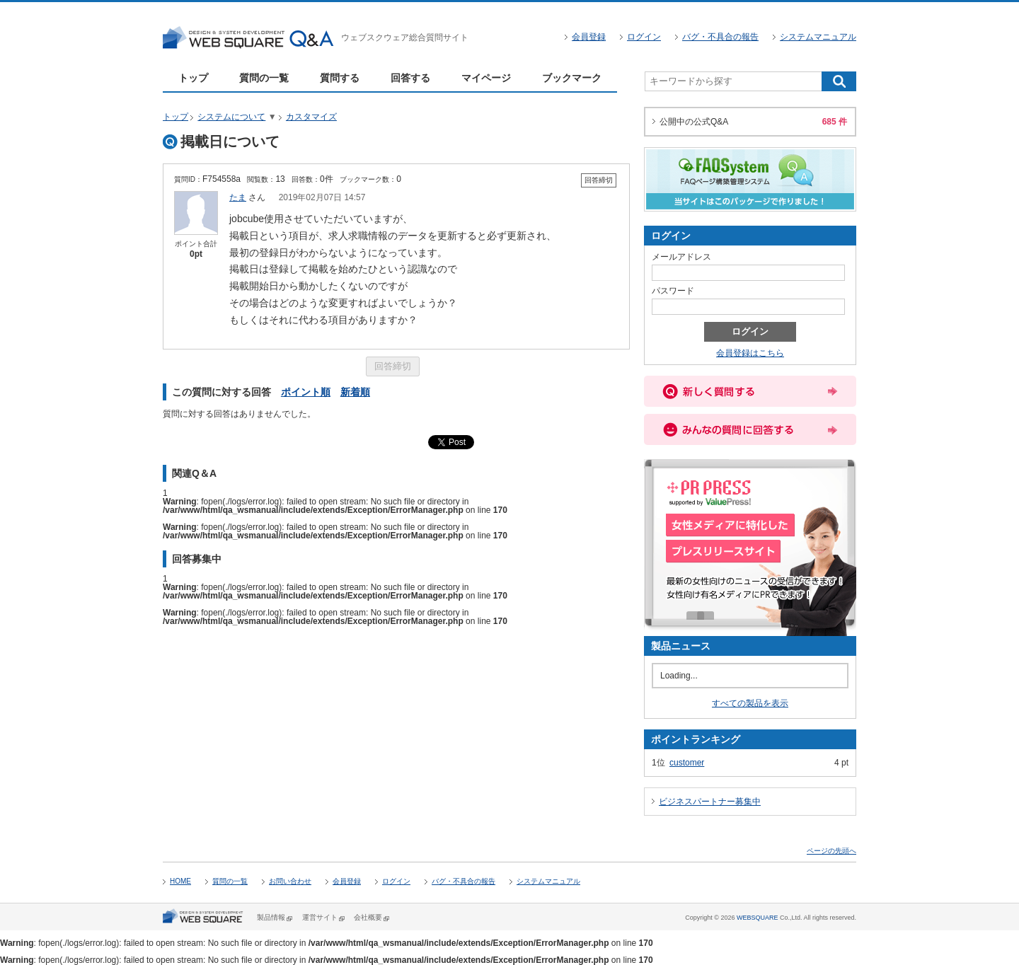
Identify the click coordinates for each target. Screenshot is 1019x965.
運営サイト (320, 917)
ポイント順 (305, 392)
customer (686, 763)
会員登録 (589, 37)
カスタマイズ (311, 117)
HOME (180, 881)
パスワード (673, 291)
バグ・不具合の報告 (720, 37)
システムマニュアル (818, 37)
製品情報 (271, 917)
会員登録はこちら (750, 353)
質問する (339, 77)
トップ (193, 77)
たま (237, 197)
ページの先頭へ (831, 851)
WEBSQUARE (757, 917)
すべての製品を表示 (750, 703)
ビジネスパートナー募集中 (710, 802)
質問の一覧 (264, 77)
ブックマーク (571, 77)
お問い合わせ (290, 881)
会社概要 (368, 917)
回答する (410, 77)
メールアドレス (681, 257)
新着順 (355, 392)
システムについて (231, 117)
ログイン (644, 37)
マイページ (486, 77)
